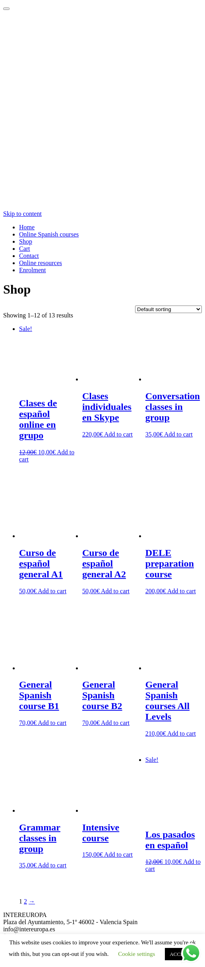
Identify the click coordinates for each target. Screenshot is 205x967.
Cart (24, 248)
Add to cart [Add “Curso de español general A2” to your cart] (115, 591)
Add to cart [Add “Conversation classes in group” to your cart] (178, 434)
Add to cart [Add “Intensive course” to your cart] (118, 854)
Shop (25, 241)
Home (27, 227)
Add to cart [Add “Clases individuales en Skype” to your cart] (118, 434)
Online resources (40, 263)
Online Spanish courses (49, 234)
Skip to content (22, 213)
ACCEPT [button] (180, 954)
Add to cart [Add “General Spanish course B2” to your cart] (115, 722)
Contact (29, 255)
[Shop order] (168, 309)
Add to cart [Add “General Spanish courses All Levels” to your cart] (181, 733)
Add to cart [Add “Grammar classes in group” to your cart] (52, 865)
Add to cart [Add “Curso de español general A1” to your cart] (52, 591)
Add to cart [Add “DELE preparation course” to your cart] (181, 591)
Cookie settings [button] (136, 954)
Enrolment (32, 270)
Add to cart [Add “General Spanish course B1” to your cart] (52, 722)
